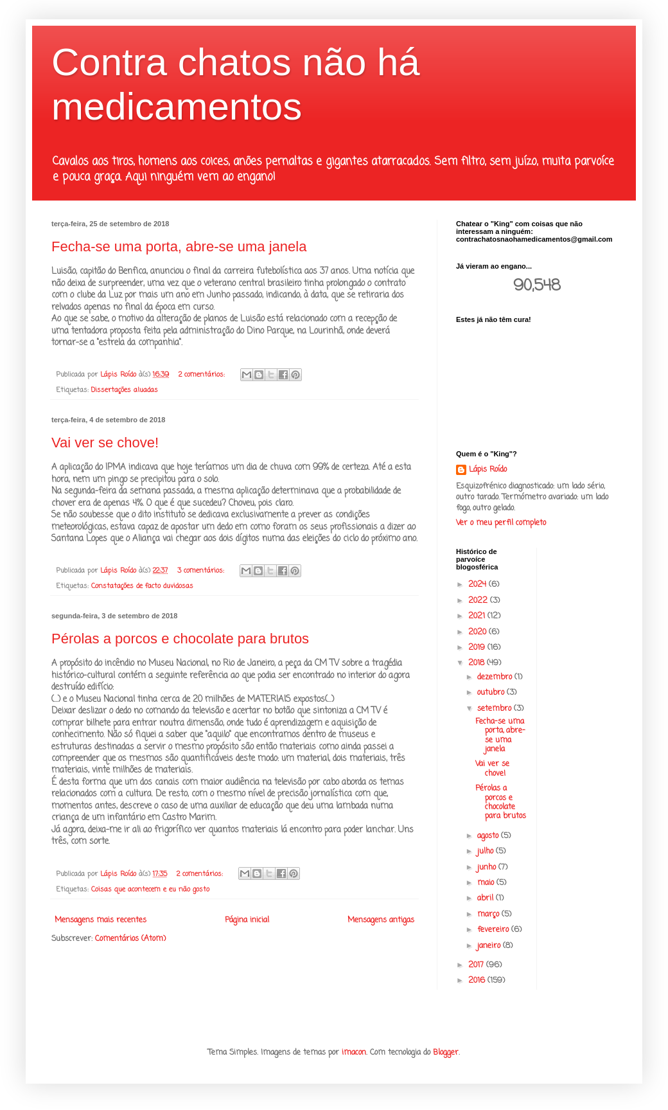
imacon (354, 1053)
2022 (479, 601)
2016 (478, 981)
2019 (478, 648)
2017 (477, 965)
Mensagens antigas (380, 920)
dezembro (495, 677)
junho (487, 867)
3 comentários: (202, 571)
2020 (478, 632)
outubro (492, 693)
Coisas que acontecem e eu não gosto (150, 889)
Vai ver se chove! (105, 442)
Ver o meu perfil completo (501, 523)
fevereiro (494, 930)
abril (486, 898)
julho (486, 851)
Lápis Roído (488, 470)
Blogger (446, 1053)
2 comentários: (203, 375)
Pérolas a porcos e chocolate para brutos (180, 639)
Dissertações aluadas (124, 390)
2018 (477, 663)
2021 (478, 616)
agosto (489, 836)
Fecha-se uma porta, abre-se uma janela (178, 246)
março (489, 914)
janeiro (490, 946)
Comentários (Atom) (130, 939)
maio (487, 883)
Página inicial (247, 920)
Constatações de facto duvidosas (142, 586)
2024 (478, 585)
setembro (495, 709)
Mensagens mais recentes (100, 920)
